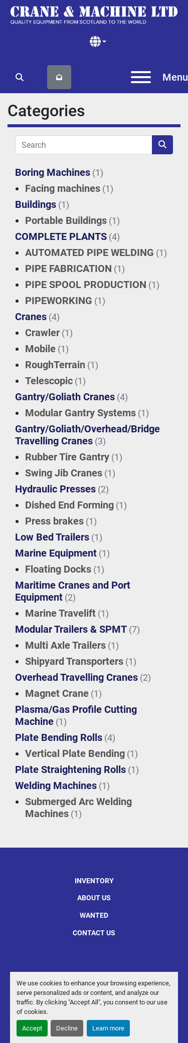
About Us (94, 898)
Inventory (94, 881)
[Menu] (141, 77)
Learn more (108, 1028)
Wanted (94, 915)
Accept (32, 1028)
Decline (67, 1028)
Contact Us (94, 933)
